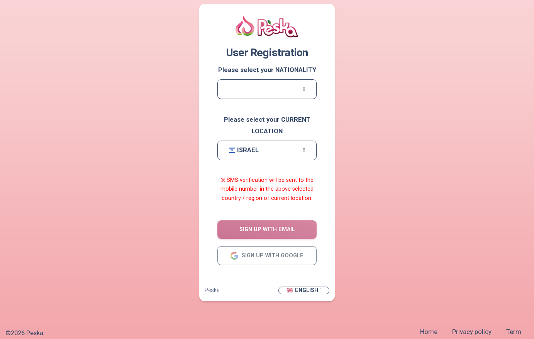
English (302, 290)
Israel (244, 150)
